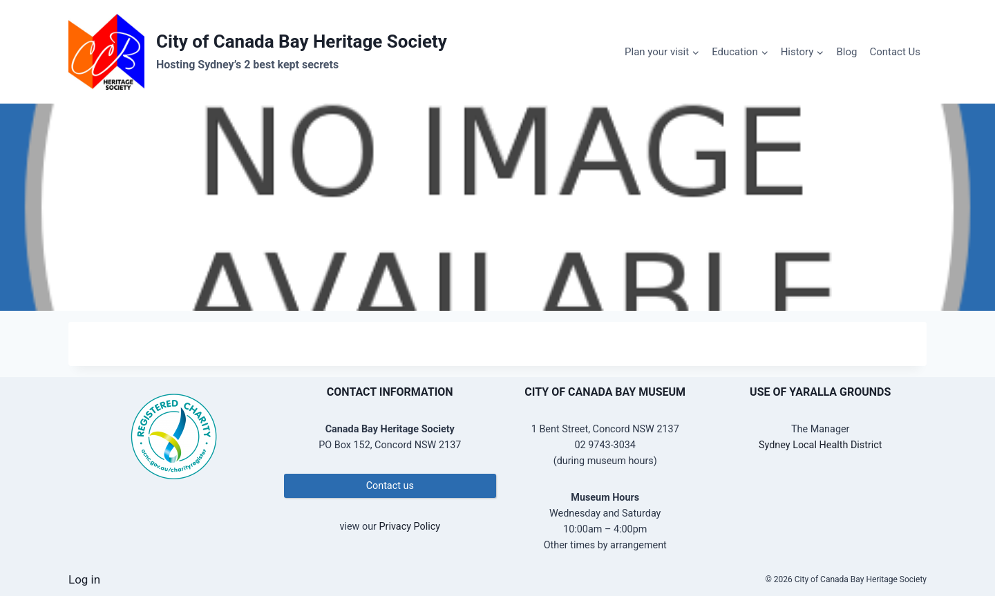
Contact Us (894, 52)
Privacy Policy (409, 526)
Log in (84, 579)
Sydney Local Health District (820, 445)
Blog (846, 52)
